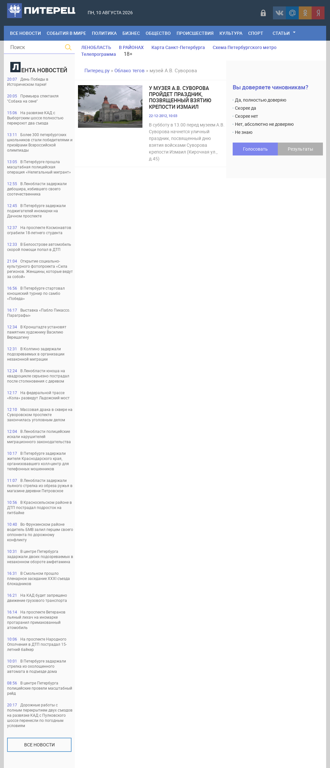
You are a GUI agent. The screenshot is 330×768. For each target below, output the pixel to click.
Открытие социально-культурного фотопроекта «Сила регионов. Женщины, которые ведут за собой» (40, 268)
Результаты (300, 149)
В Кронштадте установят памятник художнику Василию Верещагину (36, 332)
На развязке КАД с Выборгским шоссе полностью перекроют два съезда (35, 117)
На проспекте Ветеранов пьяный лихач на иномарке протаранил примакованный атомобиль (36, 619)
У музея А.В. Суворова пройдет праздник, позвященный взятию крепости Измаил (180, 97)
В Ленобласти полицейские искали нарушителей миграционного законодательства (39, 436)
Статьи (281, 33)
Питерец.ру (97, 70)
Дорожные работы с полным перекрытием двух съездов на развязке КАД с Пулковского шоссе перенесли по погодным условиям (40, 715)
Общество (158, 33)
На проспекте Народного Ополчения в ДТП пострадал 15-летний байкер (37, 644)
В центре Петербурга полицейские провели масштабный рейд (39, 688)
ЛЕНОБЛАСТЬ (96, 47)
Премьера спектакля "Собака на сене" (33, 98)
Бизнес (131, 33)
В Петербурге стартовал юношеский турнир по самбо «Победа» (36, 293)
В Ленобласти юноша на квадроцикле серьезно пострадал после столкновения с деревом (38, 376)
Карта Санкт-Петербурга (178, 47)
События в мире (66, 33)
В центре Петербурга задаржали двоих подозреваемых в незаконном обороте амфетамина (40, 556)
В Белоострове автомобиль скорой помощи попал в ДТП (39, 247)
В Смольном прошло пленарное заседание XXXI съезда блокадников (38, 578)
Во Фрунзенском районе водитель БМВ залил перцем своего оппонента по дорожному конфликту (40, 532)
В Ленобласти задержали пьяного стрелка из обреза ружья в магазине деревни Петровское (40, 485)
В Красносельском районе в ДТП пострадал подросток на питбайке (39, 507)
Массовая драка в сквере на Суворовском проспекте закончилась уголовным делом (40, 414)
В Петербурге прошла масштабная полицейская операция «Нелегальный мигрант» (39, 167)
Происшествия (195, 33)
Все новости (39, 745)
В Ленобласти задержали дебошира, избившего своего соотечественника (37, 188)
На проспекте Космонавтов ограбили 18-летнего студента (39, 230)
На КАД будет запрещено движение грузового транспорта (37, 598)
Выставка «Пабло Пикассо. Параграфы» (38, 312)
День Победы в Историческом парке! (27, 81)
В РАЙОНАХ (131, 47)
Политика (104, 33)
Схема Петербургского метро (245, 47)
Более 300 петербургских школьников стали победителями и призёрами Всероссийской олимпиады (40, 142)
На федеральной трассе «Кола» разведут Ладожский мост (38, 395)
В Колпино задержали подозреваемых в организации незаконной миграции (35, 354)
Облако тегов (129, 70)
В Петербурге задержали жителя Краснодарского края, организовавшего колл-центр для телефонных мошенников (38, 461)
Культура (230, 33)
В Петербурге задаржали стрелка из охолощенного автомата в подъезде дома (36, 666)
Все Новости (25, 33)
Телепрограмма (98, 54)
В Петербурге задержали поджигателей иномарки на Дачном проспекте (36, 210)
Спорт (255, 33)
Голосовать (255, 149)
